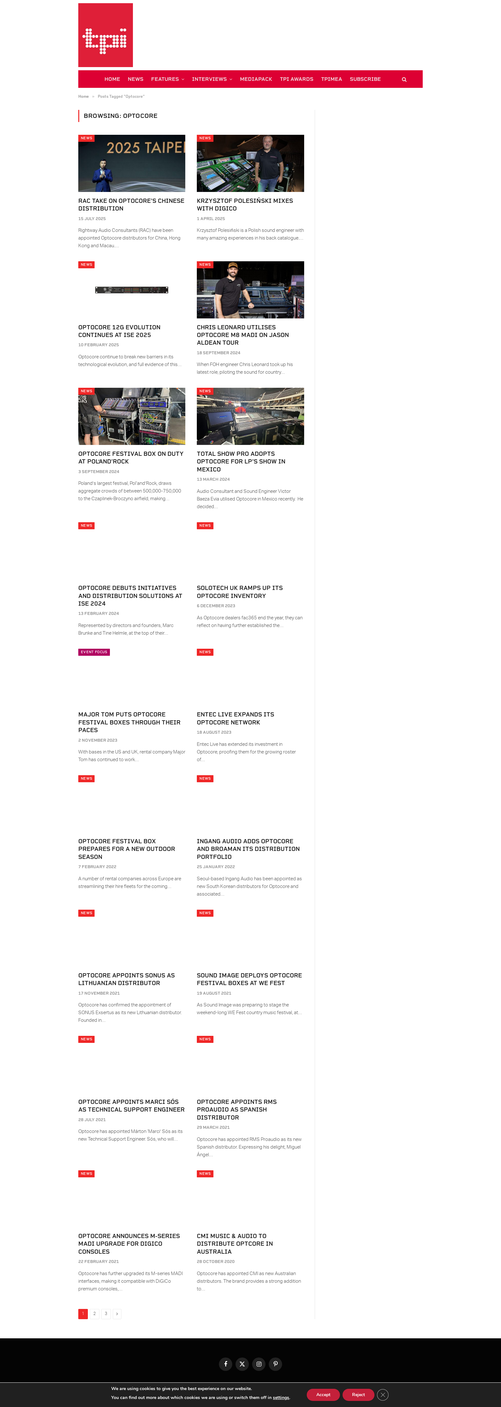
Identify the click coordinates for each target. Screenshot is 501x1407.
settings (281, 1398)
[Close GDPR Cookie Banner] (383, 1395)
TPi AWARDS (296, 79)
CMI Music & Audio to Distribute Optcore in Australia (235, 1244)
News (86, 138)
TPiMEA (331, 79)
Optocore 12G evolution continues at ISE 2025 (119, 331)
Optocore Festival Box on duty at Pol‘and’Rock (131, 457)
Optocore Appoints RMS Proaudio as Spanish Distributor (237, 1109)
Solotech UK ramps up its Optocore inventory (240, 592)
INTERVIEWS (209, 79)
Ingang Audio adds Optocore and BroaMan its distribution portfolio (248, 849)
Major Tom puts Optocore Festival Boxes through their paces (129, 722)
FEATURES (165, 79)
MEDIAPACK (256, 79)
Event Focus (94, 652)
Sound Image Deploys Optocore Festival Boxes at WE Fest (249, 979)
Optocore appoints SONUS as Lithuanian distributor (126, 979)
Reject (358, 1395)
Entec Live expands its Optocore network (235, 718)
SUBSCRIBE (365, 79)
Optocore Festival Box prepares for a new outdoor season (126, 849)
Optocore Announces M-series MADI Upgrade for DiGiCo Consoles (129, 1244)
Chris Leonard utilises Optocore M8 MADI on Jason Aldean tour (243, 335)
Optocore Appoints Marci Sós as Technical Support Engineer (131, 1105)
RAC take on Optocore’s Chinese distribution (131, 204)
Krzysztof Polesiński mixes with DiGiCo (245, 204)
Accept (323, 1395)
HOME (112, 79)
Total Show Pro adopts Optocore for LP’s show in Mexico (241, 461)
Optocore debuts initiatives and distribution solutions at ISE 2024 (130, 596)
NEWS (135, 79)
